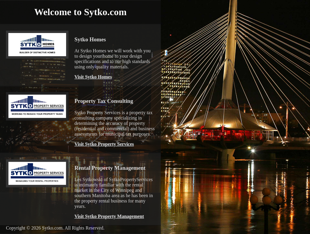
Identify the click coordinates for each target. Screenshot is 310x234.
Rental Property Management (110, 168)
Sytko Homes (90, 39)
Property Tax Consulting (103, 101)
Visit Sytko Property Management (109, 216)
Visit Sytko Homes (93, 76)
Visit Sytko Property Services (104, 144)
